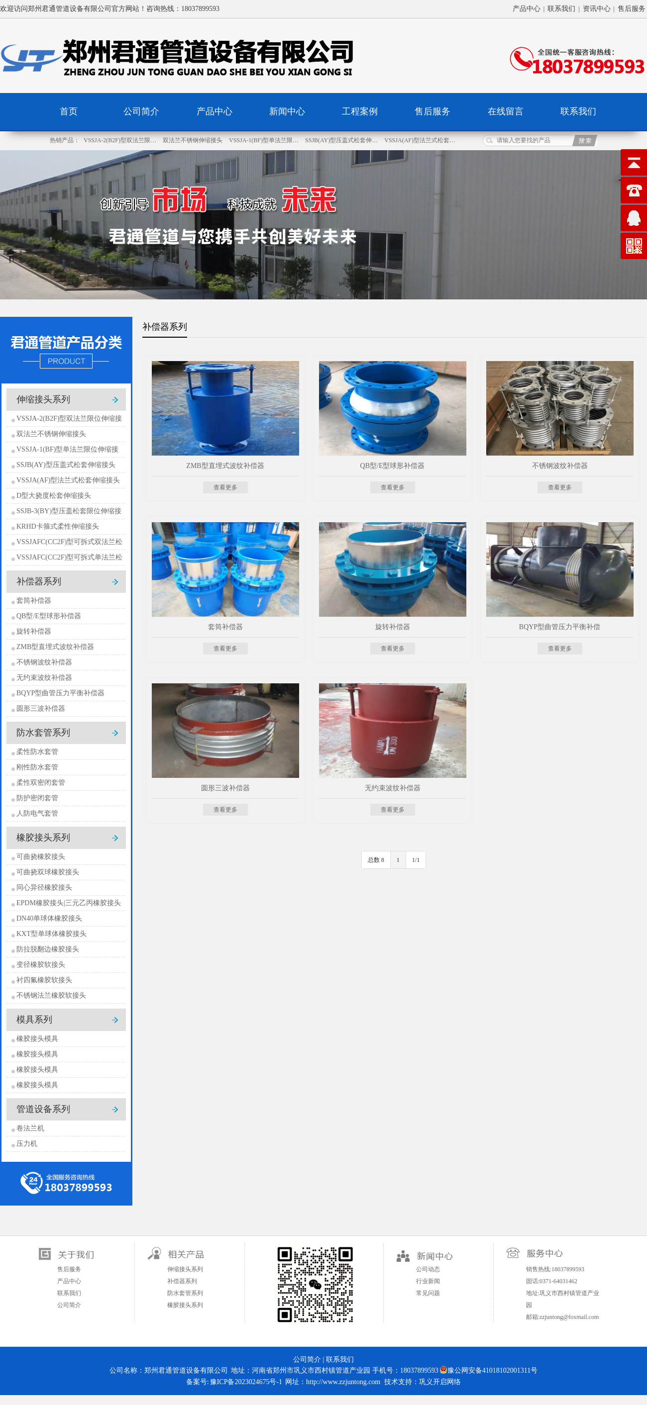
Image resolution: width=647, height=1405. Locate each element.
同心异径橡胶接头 (44, 887)
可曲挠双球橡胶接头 (47, 872)
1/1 (416, 859)
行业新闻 (428, 1281)
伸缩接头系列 (43, 399)
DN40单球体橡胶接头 (49, 918)
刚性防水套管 (37, 767)
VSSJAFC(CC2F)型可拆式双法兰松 (69, 542)
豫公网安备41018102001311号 (488, 1370)
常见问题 (428, 1293)
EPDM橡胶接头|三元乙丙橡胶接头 (68, 903)
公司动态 (428, 1269)
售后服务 (632, 8)
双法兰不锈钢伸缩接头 (193, 140)
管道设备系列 (43, 1109)
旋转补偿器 (33, 631)
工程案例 (360, 111)
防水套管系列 (43, 733)
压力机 (26, 1143)
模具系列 (34, 1020)
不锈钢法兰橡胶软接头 (51, 995)
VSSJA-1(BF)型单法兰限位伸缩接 (67, 449)
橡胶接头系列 (43, 838)
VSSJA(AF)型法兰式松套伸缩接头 (68, 480)
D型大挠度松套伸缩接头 (53, 495)
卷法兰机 (30, 1128)
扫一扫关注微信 (314, 1283)
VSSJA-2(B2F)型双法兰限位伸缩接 (69, 418)
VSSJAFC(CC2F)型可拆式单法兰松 (69, 557)
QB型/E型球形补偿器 (48, 616)
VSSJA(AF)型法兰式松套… (419, 140)
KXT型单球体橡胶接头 (51, 933)
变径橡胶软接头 (40, 964)
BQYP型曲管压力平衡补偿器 (60, 693)
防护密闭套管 (37, 798)
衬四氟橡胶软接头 (44, 980)
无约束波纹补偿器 (44, 677)
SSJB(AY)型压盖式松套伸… (342, 140)
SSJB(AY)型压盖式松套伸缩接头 (65, 464)
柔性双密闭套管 (40, 782)
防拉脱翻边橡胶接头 (47, 949)
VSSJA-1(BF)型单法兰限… (264, 140)
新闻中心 (287, 111)
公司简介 (141, 111)
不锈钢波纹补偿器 (44, 662)
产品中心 (526, 8)
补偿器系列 (38, 581)
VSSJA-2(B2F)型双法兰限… (121, 140)
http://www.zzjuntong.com (343, 1382)
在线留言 (506, 111)
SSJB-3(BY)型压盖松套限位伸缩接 (68, 511)
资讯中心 (597, 8)
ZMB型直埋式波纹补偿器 (55, 647)
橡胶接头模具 (37, 1038)
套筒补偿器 (33, 600)
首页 (69, 111)
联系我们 (561, 8)
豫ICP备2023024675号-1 (246, 1382)
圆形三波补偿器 (40, 708)
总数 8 (376, 859)
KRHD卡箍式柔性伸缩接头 (57, 526)
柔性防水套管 (37, 751)
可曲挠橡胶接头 (40, 856)
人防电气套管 (37, 813)
